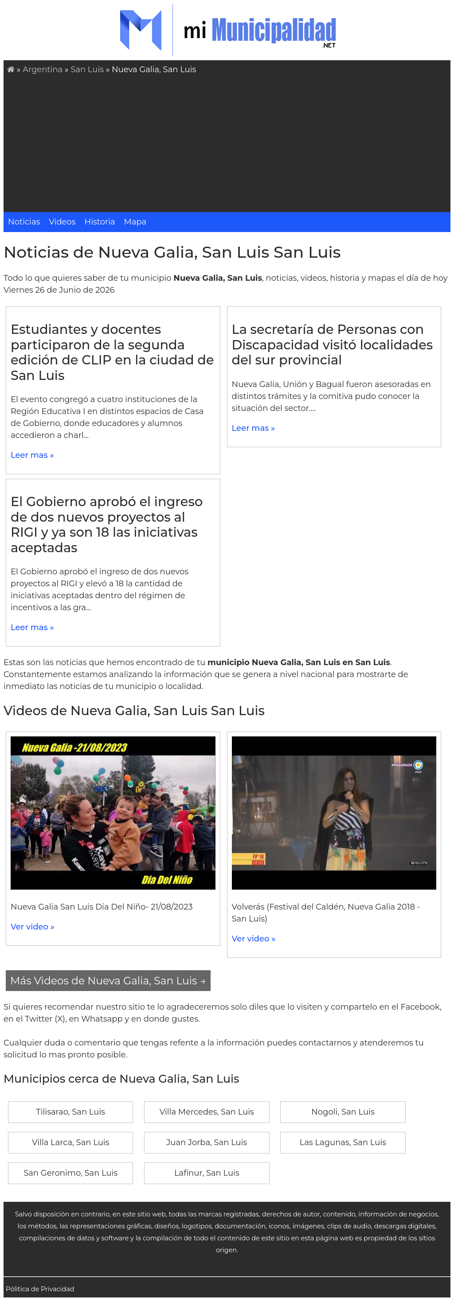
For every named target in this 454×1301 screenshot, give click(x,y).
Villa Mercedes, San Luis (207, 1112)
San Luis (87, 69)
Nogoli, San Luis (343, 1112)
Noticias (24, 222)
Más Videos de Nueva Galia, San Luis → (108, 980)
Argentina (43, 69)
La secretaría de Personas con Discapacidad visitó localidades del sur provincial (332, 344)
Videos (62, 222)
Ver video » (33, 927)
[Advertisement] (228, 142)
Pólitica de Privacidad (40, 1289)
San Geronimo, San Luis (70, 1173)
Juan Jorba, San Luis (206, 1142)
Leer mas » (32, 455)
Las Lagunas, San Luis (343, 1142)
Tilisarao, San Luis (70, 1112)
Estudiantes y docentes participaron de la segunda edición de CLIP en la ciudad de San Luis (112, 352)
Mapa (135, 222)
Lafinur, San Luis (206, 1173)
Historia (100, 222)
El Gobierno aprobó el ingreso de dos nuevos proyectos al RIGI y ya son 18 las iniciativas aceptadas (107, 524)
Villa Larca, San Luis (70, 1142)
